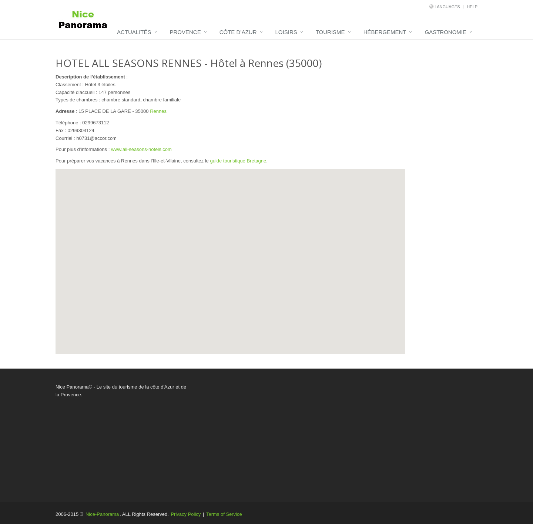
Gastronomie (445, 32)
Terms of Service (224, 514)
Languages (447, 6)
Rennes (158, 111)
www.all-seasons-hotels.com (141, 149)
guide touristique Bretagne (238, 161)
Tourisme (330, 32)
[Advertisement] (338, 435)
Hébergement (384, 32)
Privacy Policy (186, 514)
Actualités (134, 32)
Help (472, 6)
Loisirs (286, 32)
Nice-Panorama (102, 514)
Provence (185, 32)
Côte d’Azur (238, 32)
